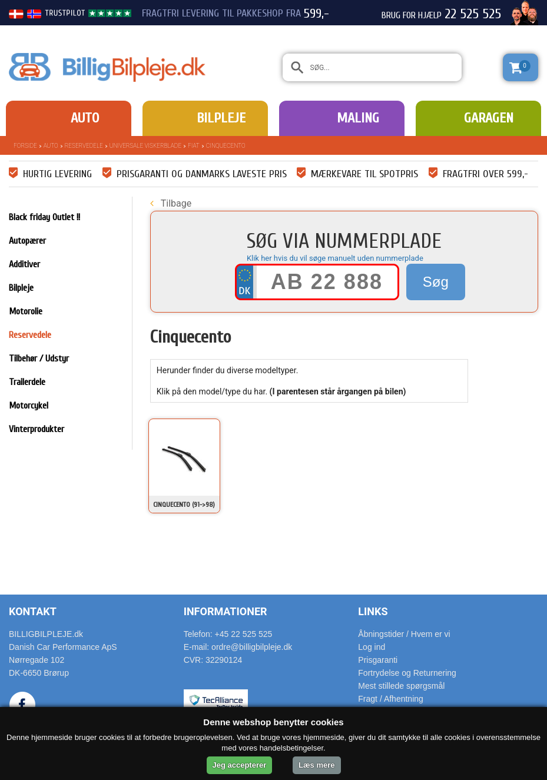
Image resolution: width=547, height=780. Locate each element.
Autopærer (27, 240)
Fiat (194, 145)
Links (372, 611)
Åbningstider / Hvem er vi (404, 634)
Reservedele (84, 145)
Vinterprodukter (36, 429)
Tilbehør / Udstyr (39, 358)
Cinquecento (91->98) (184, 504)
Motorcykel (28, 405)
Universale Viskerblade (145, 145)
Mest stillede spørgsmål (401, 686)
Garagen (488, 118)
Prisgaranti (377, 660)
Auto (85, 118)
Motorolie (25, 311)
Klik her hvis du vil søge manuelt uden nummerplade (335, 258)
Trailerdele (27, 382)
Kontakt (33, 611)
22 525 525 (473, 14)
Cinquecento (226, 145)
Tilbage (170, 203)
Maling (358, 118)
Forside (25, 145)
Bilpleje (221, 118)
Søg (436, 282)
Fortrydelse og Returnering (407, 673)
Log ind (371, 647)
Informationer (225, 611)
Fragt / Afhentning (390, 698)
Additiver (24, 264)
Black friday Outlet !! (44, 217)
